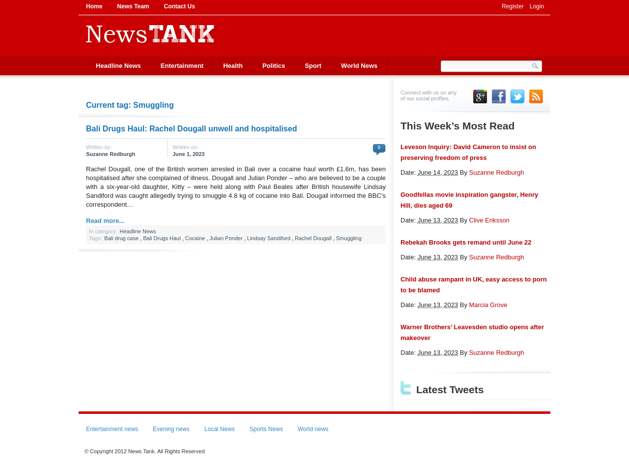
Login (537, 6)
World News (359, 65)
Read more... (105, 220)
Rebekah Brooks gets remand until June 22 (466, 242)
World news (313, 429)
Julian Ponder (225, 238)
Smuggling (349, 238)
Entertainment (182, 65)
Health (233, 65)
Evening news (171, 429)
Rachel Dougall (313, 238)
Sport (313, 65)
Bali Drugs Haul (161, 238)
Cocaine (195, 238)
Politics (273, 65)
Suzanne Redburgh (110, 154)
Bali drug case (121, 238)
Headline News (118, 65)
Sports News (266, 429)
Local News (219, 429)
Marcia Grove (488, 305)
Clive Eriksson (489, 220)
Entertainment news (112, 429)
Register (513, 6)
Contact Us (179, 6)
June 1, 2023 (188, 154)
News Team (133, 6)
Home (94, 6)
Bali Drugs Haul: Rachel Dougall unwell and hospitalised (191, 129)
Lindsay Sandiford (268, 238)
